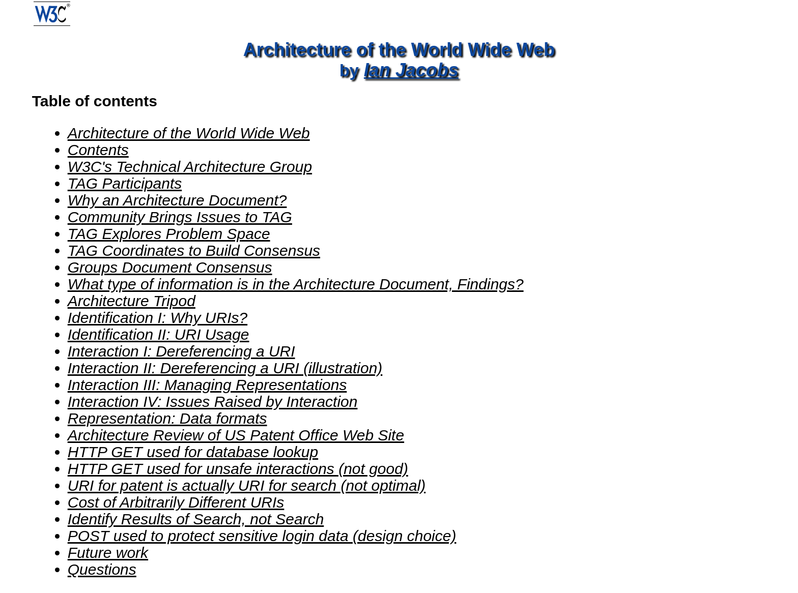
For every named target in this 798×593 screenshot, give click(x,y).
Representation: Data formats (167, 418)
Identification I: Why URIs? (157, 317)
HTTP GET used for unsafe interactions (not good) (238, 468)
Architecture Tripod (131, 300)
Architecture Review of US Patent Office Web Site (236, 435)
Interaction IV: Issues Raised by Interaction (213, 401)
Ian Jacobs (411, 70)
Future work (108, 552)
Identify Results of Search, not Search (196, 519)
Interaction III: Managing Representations (207, 384)
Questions (102, 569)
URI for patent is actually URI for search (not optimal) (247, 485)
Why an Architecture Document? (177, 200)
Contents (98, 149)
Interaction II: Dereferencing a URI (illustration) (225, 368)
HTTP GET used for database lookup (193, 451)
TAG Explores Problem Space (169, 233)
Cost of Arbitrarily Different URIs (176, 502)
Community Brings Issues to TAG (180, 217)
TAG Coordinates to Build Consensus (194, 250)
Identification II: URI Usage (158, 334)
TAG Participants (125, 183)
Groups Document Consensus (170, 267)
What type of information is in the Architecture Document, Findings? (296, 284)
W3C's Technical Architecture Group (190, 166)
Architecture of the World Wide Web (189, 133)
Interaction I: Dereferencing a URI (181, 351)
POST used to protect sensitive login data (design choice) (262, 535)
